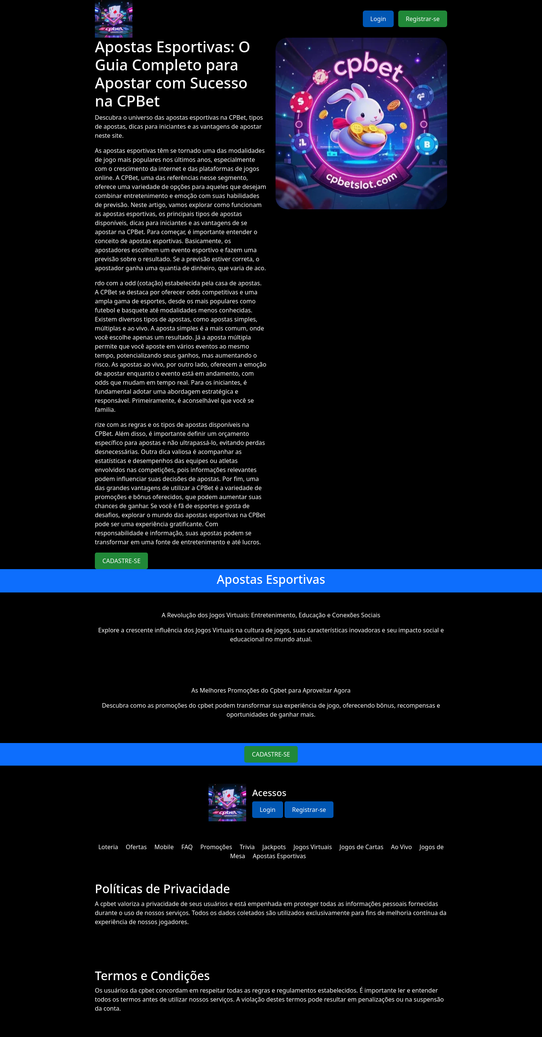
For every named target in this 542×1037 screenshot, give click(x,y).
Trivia (247, 847)
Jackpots (274, 847)
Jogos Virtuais (313, 847)
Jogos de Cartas (362, 847)
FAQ (187, 847)
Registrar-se (423, 19)
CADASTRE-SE (121, 561)
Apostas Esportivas (279, 856)
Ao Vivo (401, 847)
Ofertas (136, 847)
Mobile (164, 847)
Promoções (216, 847)
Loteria (108, 847)
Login (378, 19)
